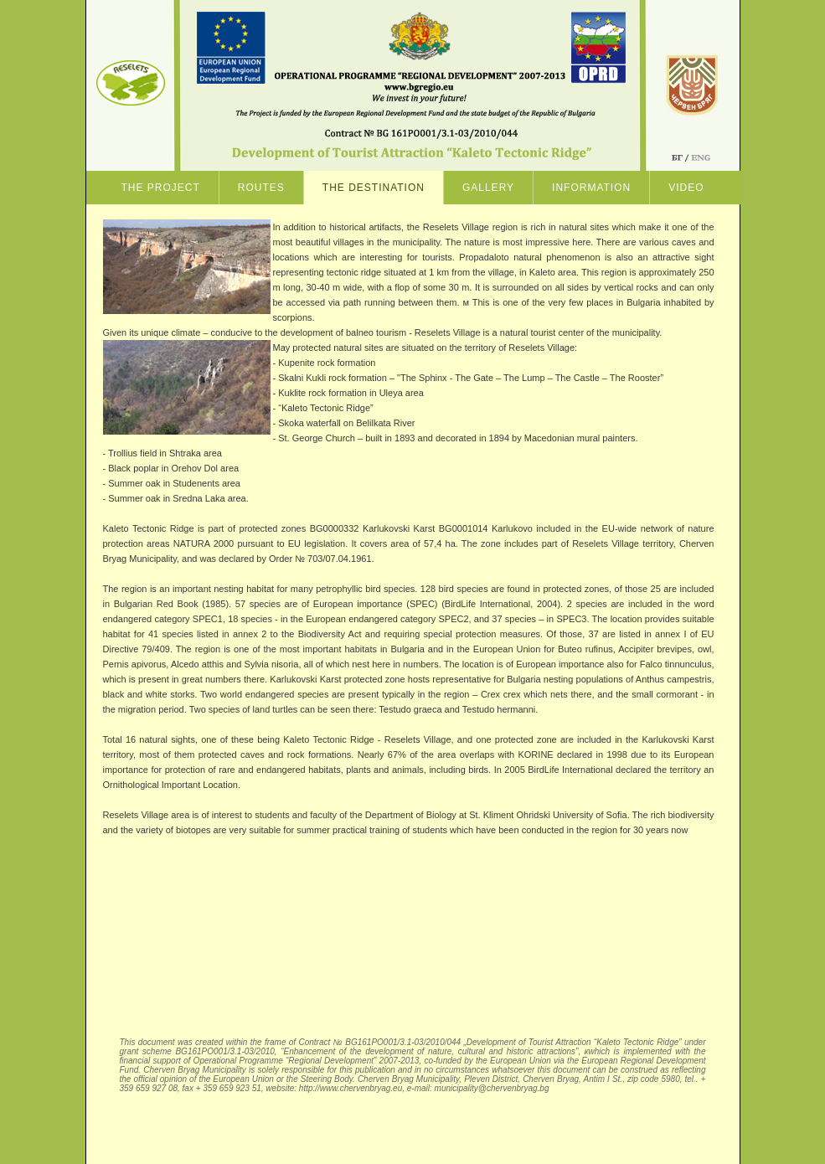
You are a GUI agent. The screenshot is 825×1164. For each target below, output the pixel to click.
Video (686, 187)
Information (591, 187)
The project (160, 187)
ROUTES (261, 187)
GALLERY (488, 187)
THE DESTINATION (373, 187)
